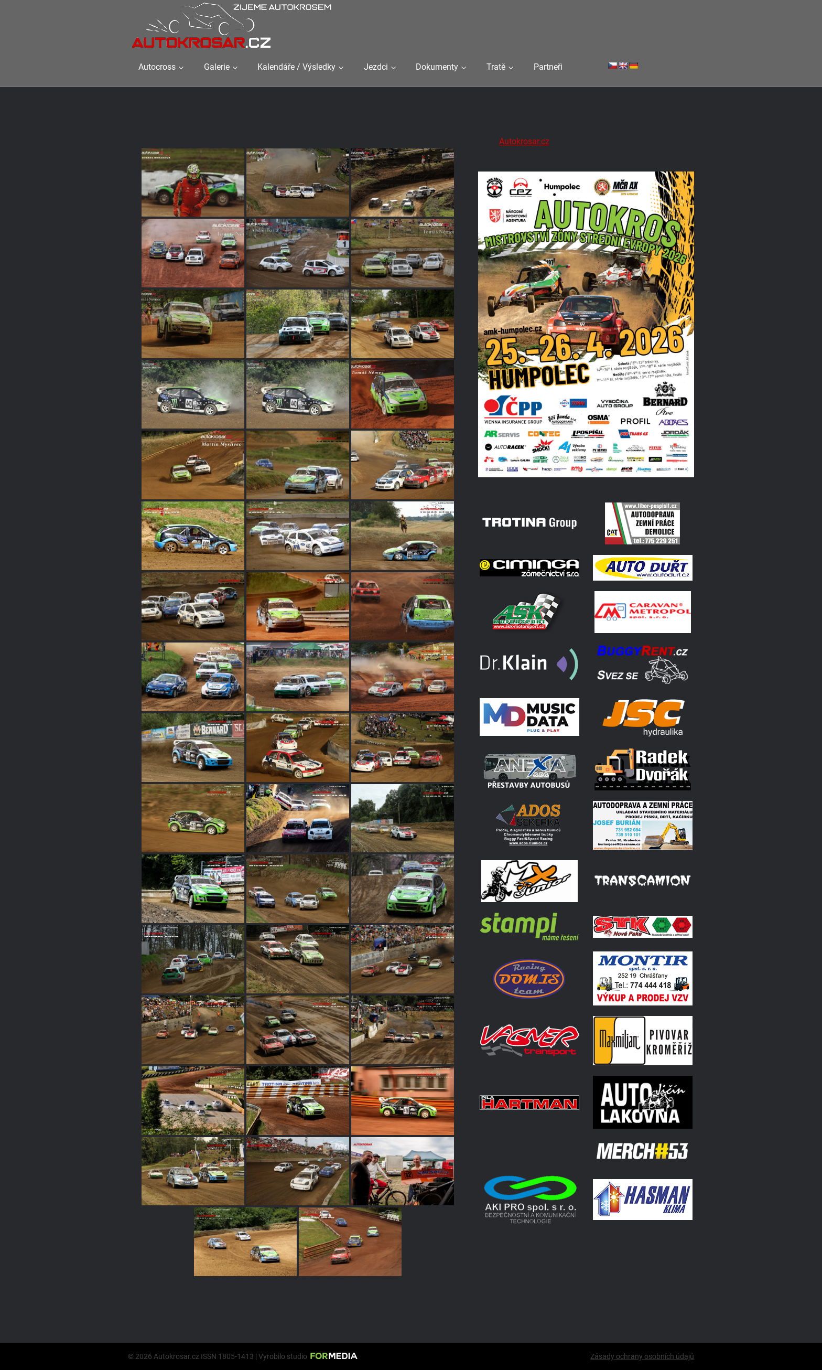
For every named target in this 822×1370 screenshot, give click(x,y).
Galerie (217, 67)
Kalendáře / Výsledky (296, 67)
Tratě (495, 67)
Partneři (548, 67)
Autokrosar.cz (524, 141)
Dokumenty (437, 67)
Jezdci (376, 67)
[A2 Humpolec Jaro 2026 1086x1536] (586, 479)
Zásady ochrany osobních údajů (642, 1356)
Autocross (157, 67)
